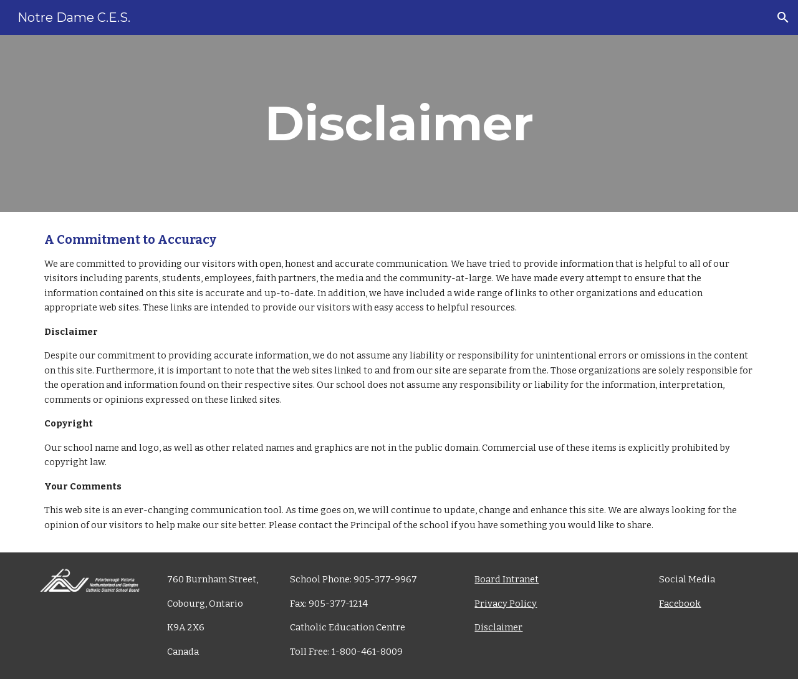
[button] (783, 17)
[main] (399, 123)
